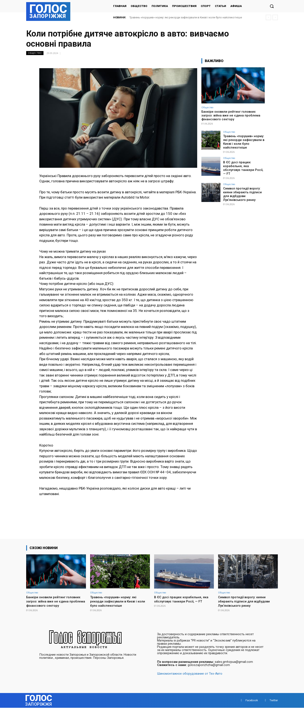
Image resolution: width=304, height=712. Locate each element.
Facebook (252, 704)
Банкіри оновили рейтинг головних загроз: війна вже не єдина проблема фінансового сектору (230, 115)
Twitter (274, 704)
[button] (272, 6)
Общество (34, 53)
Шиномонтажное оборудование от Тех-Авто (189, 678)
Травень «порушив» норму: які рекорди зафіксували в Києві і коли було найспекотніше (185, 17)
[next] (275, 17)
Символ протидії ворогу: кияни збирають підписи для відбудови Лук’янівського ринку (244, 189)
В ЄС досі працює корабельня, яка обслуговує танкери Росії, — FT (243, 164)
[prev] (268, 17)
